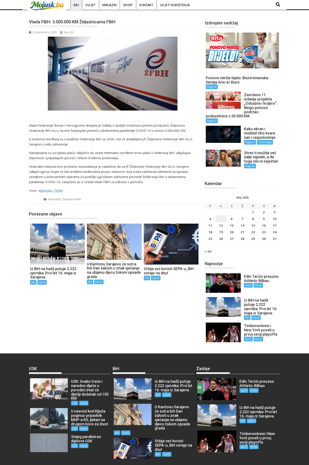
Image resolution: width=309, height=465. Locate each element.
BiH (76, 5)
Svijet (90, 5)
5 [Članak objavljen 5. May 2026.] (221, 215)
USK (71, 387)
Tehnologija (261, 142)
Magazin (109, 5)
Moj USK (66, 32)
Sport (128, 5)
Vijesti (42, 282)
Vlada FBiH (54, 199)
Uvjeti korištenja (175, 5)
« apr (208, 247)
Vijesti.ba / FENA (50, 190)
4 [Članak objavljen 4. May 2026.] (210, 215)
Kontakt (146, 5)
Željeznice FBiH (72, 199)
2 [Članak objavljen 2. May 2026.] (264, 208)
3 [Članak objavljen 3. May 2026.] (275, 208)
